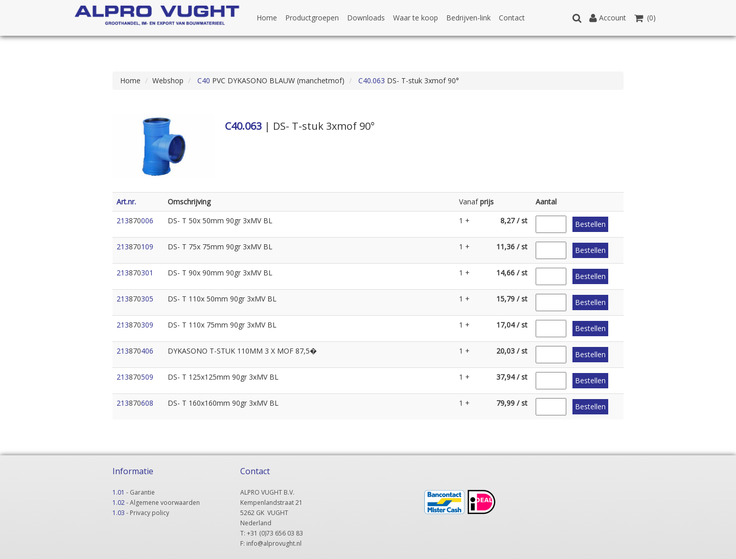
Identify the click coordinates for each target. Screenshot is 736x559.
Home (267, 17)
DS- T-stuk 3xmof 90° (407, 80)
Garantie (142, 492)
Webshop (167, 80)
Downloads (366, 17)
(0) (645, 17)
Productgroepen (312, 17)
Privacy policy (149, 512)
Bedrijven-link (468, 17)
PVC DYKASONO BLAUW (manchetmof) (269, 80)
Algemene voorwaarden (165, 502)
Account (607, 17)
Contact (512, 17)
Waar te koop (415, 17)
